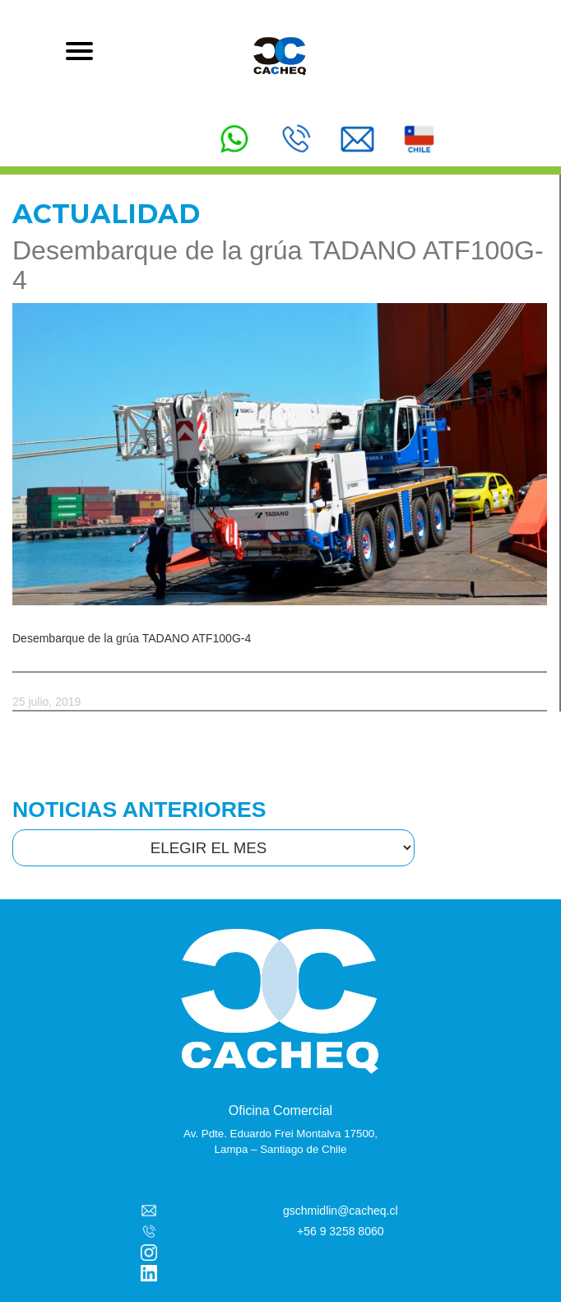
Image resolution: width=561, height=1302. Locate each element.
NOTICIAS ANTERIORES (139, 809)
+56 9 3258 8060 (340, 1231)
